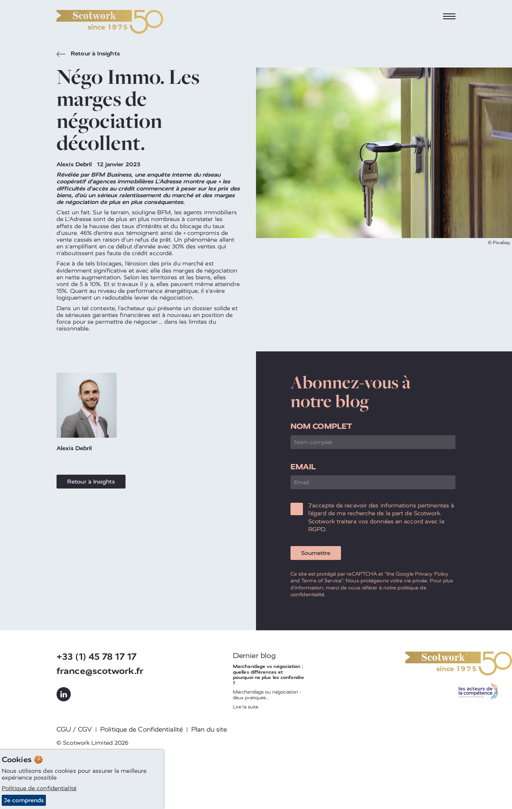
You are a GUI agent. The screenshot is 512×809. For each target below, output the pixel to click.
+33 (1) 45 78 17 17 (97, 657)
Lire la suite (245, 707)
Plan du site (209, 729)
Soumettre (315, 553)
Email (303, 466)
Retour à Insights (88, 54)
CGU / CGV (74, 729)
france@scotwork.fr (100, 671)
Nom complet (321, 426)
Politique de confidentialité (39, 788)
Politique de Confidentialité (141, 729)
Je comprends (24, 800)
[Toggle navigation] (449, 16)
